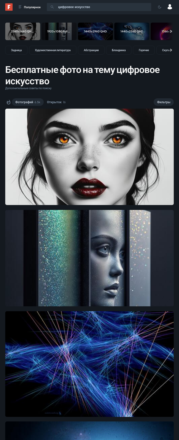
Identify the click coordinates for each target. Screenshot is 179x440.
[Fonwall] (9, 9)
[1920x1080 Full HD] (59, 31)
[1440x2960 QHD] (95, 31)
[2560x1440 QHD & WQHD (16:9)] (22, 31)
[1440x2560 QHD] (131, 31)
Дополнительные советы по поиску (28, 88)
